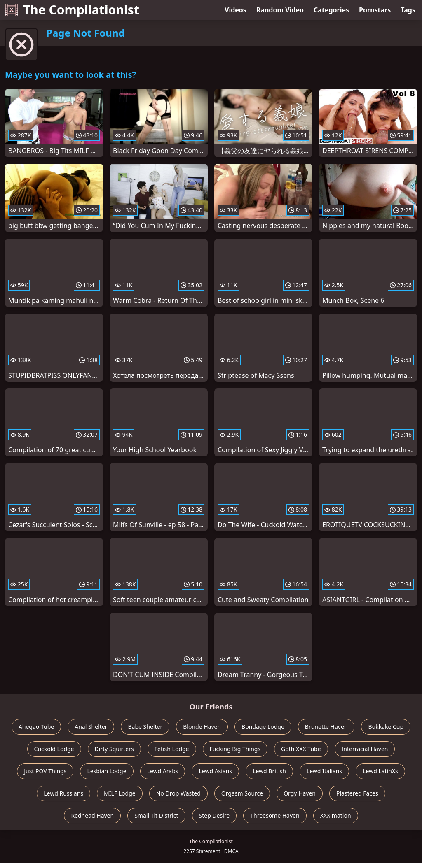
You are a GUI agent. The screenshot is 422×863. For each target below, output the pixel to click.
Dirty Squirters (114, 749)
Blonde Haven (202, 726)
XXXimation (335, 815)
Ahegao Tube (36, 726)
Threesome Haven (274, 815)
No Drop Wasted (178, 793)
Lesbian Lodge (106, 771)
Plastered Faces (357, 793)
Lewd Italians (324, 771)
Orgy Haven (300, 793)
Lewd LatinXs (380, 771)
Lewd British (269, 771)
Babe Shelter (145, 726)
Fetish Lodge (172, 749)
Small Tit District (156, 815)
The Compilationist (72, 9)
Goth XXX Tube (301, 749)
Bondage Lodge (262, 726)
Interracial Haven (365, 749)
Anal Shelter (91, 726)
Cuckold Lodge (54, 749)
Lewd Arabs (162, 771)
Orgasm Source (242, 793)
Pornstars (375, 9)
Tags (408, 9)
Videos (235, 9)
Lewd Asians (215, 771)
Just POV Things (45, 771)
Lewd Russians (63, 793)
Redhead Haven (92, 815)
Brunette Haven (326, 726)
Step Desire (214, 815)
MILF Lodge (120, 793)
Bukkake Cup (385, 726)
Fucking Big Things (235, 749)
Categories (331, 9)
